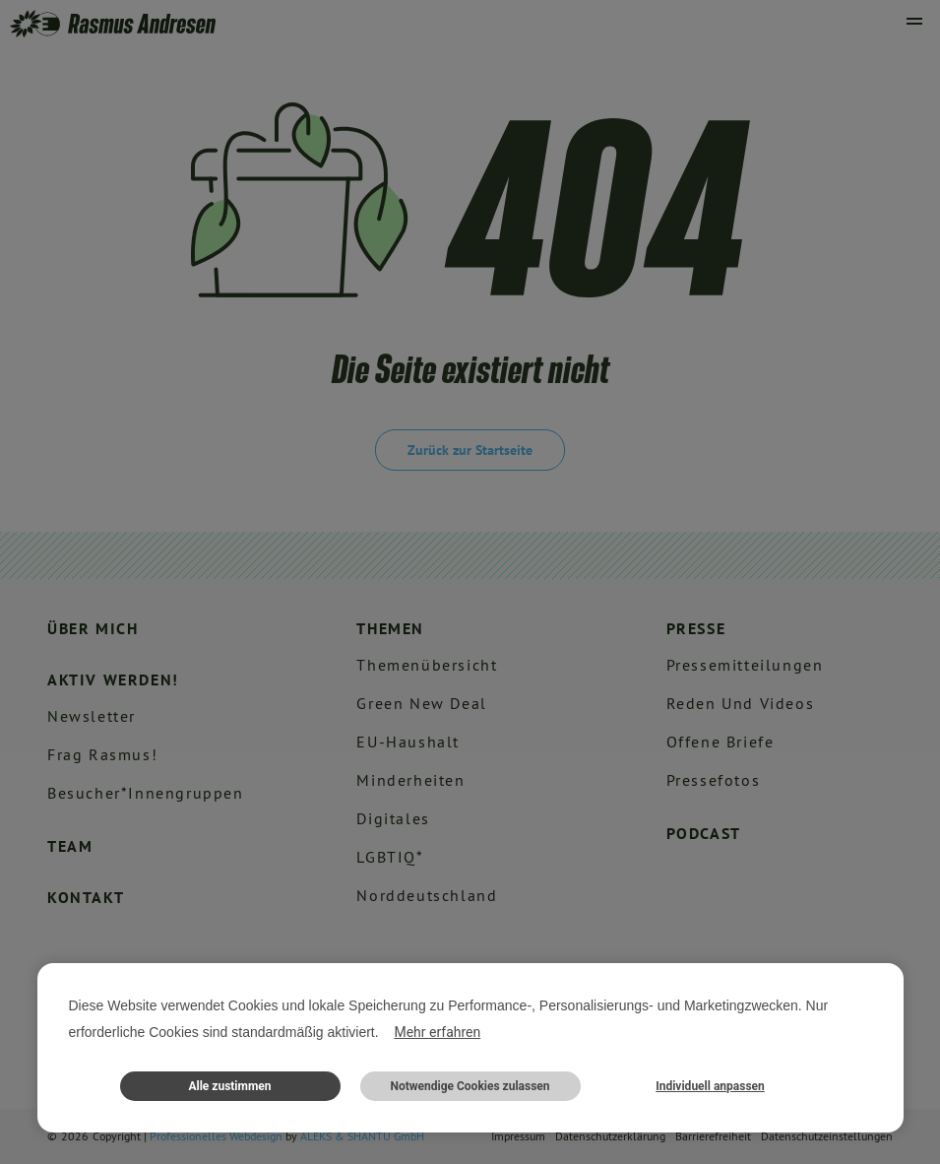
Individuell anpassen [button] (710, 1086)
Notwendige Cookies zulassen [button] (469, 1086)
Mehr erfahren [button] (437, 1032)
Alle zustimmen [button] (229, 1086)
